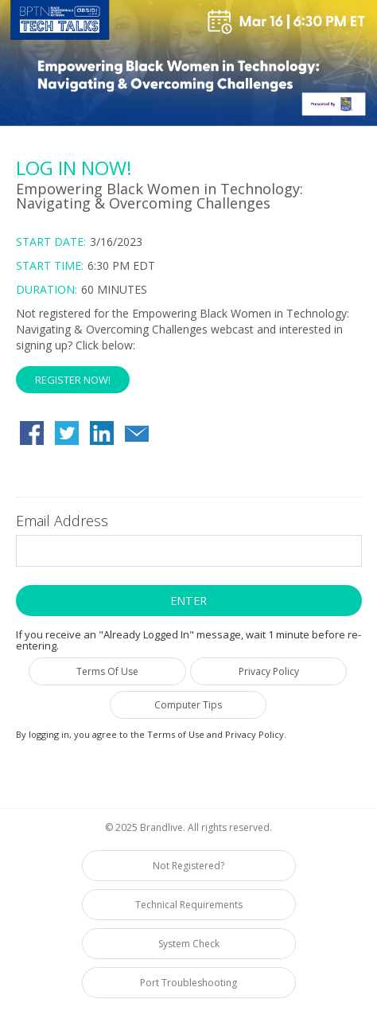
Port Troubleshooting (188, 982)
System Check (189, 943)
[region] (188, 65)
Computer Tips (188, 705)
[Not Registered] (189, 349)
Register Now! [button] (73, 380)
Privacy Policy (269, 671)
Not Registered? (188, 865)
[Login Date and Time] (189, 266)
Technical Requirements (189, 904)
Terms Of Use (107, 671)
